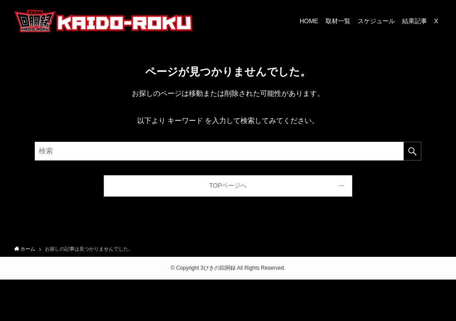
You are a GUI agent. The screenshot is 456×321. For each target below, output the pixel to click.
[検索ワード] (228, 151)
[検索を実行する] (412, 151)
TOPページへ (228, 185)
